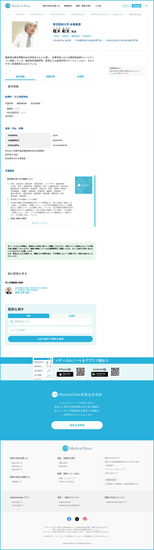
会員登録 (136, 6)
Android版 (17, 505)
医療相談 (68, 6)
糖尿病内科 (75, 36)
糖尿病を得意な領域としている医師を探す (107, 14)
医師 (29, 315)
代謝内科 (65, 36)
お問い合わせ (111, 473)
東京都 (56, 36)
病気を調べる (17, 463)
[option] (25, 34)
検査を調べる (17, 469)
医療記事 (50, 76)
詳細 (16, 109)
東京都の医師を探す (58, 14)
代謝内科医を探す (78, 14)
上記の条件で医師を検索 (50, 338)
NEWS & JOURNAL (66, 481)
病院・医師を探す (83, 6)
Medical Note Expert (116, 502)
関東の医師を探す (37, 14)
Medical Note (64, 502)
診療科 (72, 315)
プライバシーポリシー (115, 469)
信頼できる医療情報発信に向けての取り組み (122, 462)
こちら (112, 73)
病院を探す (63, 463)
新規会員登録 (77, 425)
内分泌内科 (87, 36)
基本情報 (20, 76)
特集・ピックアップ (67, 478)
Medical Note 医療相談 (70, 505)
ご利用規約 (109, 465)
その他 (98, 6)
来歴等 (80, 76)
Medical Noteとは (112, 458)
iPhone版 (17, 502)
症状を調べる (17, 466)
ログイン (126, 6)
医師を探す (20, 14)
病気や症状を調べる (51, 6)
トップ (7, 14)
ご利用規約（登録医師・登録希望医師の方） (122, 484)
